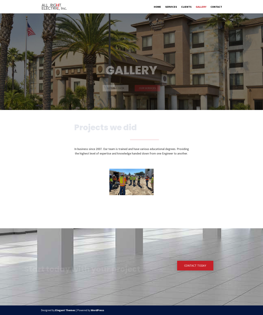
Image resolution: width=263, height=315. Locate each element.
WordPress (97, 310)
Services (171, 7)
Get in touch (115, 88)
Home (157, 7)
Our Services (147, 88)
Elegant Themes (65, 310)
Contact (216, 7)
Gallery (201, 7)
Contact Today (195, 265)
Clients (186, 7)
